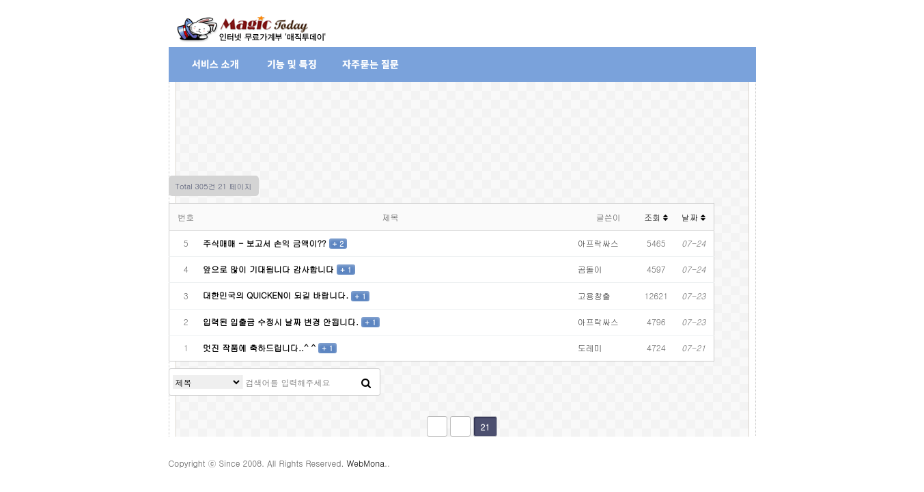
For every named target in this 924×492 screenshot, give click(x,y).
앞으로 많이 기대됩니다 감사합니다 (270, 269)
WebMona (365, 463)
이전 (460, 426)
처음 (437, 426)
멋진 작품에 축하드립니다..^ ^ (260, 347)
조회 (656, 217)
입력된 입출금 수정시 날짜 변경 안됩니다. (282, 321)
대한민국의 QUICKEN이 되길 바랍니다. (277, 295)
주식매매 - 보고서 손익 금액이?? (266, 243)
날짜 (693, 217)
